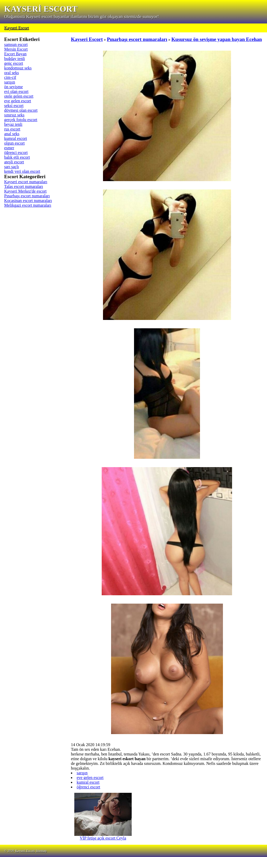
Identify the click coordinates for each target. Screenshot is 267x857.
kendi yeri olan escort (22, 171)
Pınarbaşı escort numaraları (27, 196)
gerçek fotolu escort (20, 119)
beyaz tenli (13, 124)
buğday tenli (14, 58)
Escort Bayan (15, 54)
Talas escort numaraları (23, 186)
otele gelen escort (18, 96)
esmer (9, 148)
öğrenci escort (16, 152)
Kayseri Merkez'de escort (25, 191)
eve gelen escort (17, 101)
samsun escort (16, 44)
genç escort (13, 63)
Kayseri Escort (16, 28)
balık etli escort (17, 157)
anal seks (11, 134)
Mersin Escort (16, 49)
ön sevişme (13, 87)
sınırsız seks (14, 115)
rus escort (12, 129)
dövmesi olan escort (21, 110)
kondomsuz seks (18, 68)
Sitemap (41, 851)
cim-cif (10, 77)
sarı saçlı (11, 166)
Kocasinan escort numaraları (28, 200)
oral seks (11, 72)
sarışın (9, 82)
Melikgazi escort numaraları (27, 205)
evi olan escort (16, 91)
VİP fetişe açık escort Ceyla (103, 836)
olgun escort (14, 143)
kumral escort (15, 138)
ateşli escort (14, 162)
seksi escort (13, 105)
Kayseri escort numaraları (25, 182)
